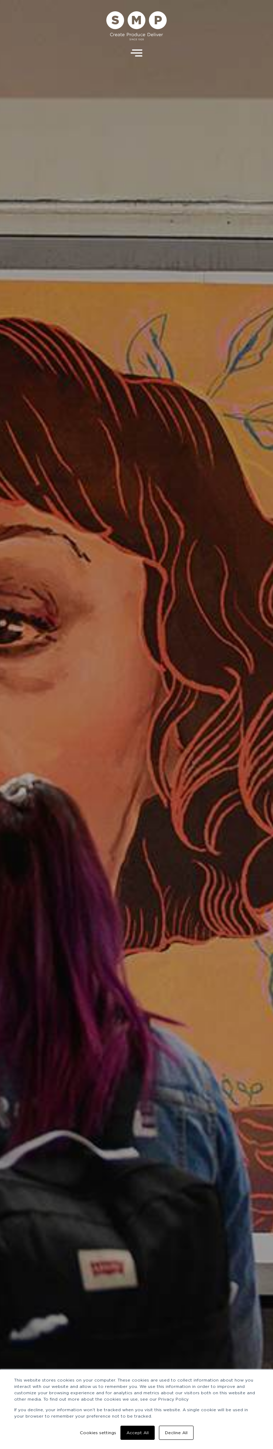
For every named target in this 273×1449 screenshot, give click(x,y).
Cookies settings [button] (98, 1433)
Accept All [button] (137, 1433)
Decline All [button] (176, 1433)
